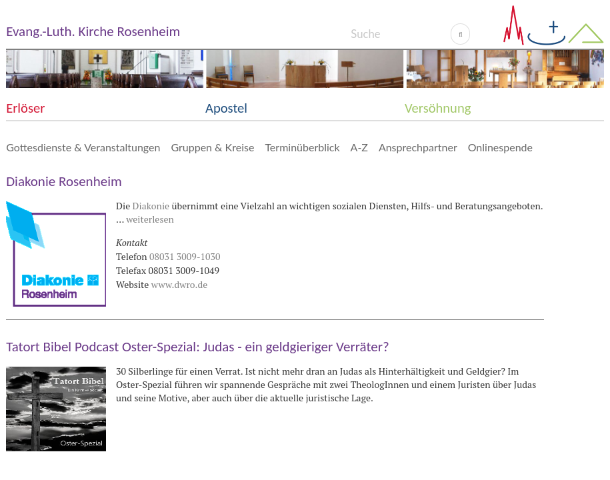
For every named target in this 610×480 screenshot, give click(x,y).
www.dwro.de (179, 284)
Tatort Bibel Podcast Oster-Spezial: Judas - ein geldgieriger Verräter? (197, 346)
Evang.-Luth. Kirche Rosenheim (93, 31)
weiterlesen (150, 219)
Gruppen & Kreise (212, 147)
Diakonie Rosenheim (64, 181)
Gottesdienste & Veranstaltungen (83, 147)
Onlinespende (500, 147)
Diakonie (151, 205)
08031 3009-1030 (184, 256)
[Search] (400, 34)
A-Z (359, 147)
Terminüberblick (302, 147)
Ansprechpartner (418, 147)
